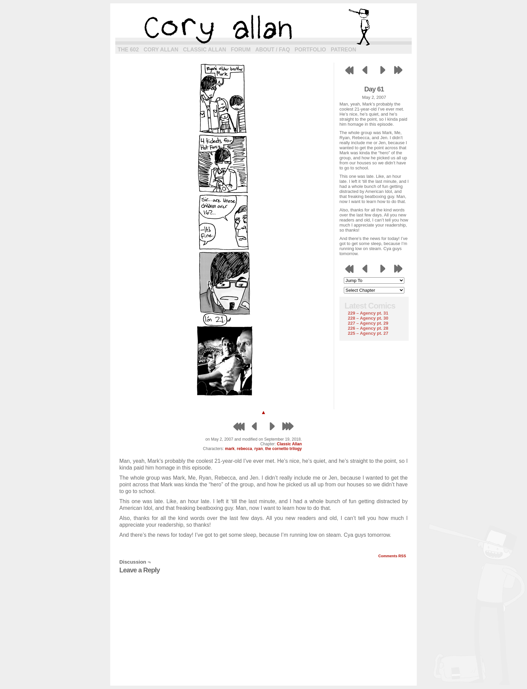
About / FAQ (272, 49)
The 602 (128, 49)
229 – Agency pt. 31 (368, 313)
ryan (258, 448)
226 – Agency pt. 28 (368, 328)
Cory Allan (161, 49)
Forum (241, 49)
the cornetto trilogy (283, 448)
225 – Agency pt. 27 (368, 333)
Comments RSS (392, 556)
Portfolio (310, 49)
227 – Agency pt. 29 (368, 323)
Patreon (343, 49)
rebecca (244, 448)
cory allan (263, 26)
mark (230, 448)
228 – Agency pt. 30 (368, 318)
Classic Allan (204, 49)
